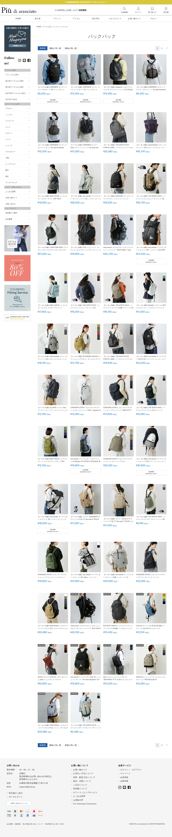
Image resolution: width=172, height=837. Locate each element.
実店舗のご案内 (11, 213)
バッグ (55, 27)
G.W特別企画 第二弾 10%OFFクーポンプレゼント (86, 2)
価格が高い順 (71, 48)
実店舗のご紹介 (16, 793)
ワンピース (10, 121)
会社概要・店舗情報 (14, 824)
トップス (9, 115)
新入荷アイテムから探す (15, 81)
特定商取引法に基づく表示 (54, 824)
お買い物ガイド (11, 198)
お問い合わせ (11, 204)
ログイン (124, 770)
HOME (38, 27)
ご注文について (80, 785)
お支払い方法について (83, 773)
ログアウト (137, 770)
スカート (9, 133)
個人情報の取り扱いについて (33, 824)
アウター (9, 108)
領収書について (80, 788)
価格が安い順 (55, 48)
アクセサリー (11, 152)
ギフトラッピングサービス (85, 792)
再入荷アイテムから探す (15, 87)
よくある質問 (11, 191)
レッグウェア (11, 164)
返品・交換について (82, 781)
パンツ (8, 127)
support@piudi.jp (27, 787)
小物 (7, 158)
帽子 (7, 170)
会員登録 (124, 777)
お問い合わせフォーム (19, 803)
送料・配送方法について (84, 777)
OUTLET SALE (11, 99)
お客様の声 (78, 800)
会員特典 (124, 781)
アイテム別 (47, 27)
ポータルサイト (16, 797)
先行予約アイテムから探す (16, 93)
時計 (7, 176)
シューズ (9, 145)
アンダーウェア (11, 182)
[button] (166, 48)
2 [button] (161, 48)
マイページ (125, 773)
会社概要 (9, 219)
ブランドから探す (12, 75)
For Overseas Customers (84, 804)
